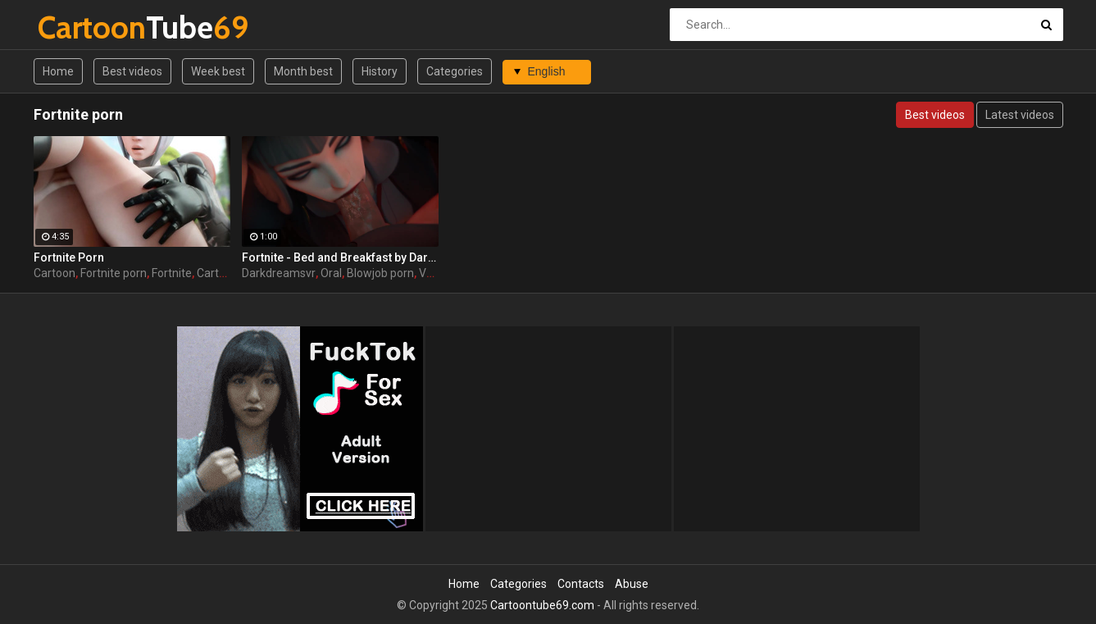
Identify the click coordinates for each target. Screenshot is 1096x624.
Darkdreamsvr (279, 273)
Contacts (580, 583)
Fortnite (172, 273)
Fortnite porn (113, 273)
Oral (331, 273)
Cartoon (54, 273)
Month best (303, 71)
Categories (454, 71)
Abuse (631, 583)
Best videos (132, 71)
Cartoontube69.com (542, 605)
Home (58, 71)
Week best (218, 71)
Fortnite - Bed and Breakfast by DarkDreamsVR (340, 257)
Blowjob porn (380, 273)
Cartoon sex (228, 273)
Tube (81, 27)
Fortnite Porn (69, 257)
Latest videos (1019, 114)
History (380, 71)
